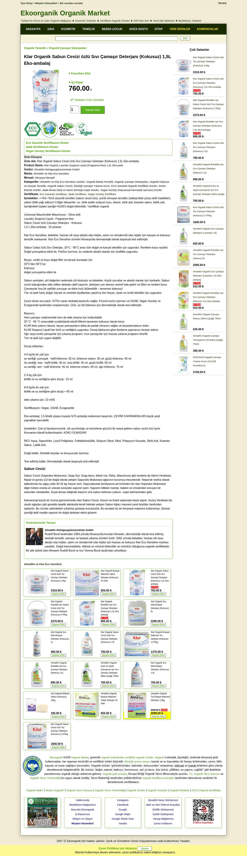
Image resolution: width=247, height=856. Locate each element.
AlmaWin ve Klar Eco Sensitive (51, 173)
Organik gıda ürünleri (115, 773)
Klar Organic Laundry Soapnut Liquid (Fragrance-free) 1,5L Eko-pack (83, 165)
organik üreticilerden (112, 757)
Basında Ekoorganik (82, 809)
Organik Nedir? (35, 790)
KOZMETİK (68, 29)
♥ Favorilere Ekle (80, 73)
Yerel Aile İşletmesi (163, 20)
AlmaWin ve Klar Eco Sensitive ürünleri (62, 181)
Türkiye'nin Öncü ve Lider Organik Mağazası (46, 20)
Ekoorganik (56, 757)
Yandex (123, 823)
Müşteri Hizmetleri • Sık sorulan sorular (59, 3)
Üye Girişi (27, 3)
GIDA (51, 29)
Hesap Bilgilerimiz (163, 818)
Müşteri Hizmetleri (83, 823)
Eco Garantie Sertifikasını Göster (47, 142)
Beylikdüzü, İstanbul (189, 20)
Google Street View (123, 818)
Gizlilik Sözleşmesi (163, 809)
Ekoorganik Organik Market (65, 13)
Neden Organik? (55, 790)
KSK (194, 790)
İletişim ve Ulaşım (83, 818)
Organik (159, 757)
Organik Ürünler (136, 790)
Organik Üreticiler (157, 790)
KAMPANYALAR (207, 29)
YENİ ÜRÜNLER (180, 29)
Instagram (123, 800)
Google (123, 809)
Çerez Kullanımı (163, 823)
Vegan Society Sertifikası (102, 194)
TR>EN (222, 3)
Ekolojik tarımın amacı (137, 761)
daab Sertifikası (77, 194)
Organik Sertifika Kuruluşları (158, 777)
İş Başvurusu (82, 814)
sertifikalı (130, 757)
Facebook (122, 804)
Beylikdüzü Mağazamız (82, 804)
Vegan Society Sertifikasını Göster (48, 151)
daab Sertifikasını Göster (42, 146)
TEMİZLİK (88, 29)
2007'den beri (141, 20)
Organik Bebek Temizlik (99, 181)
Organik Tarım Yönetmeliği (45, 777)
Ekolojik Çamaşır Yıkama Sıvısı (92, 185)
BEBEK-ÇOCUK (112, 29)
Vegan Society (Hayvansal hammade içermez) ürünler (131, 190)
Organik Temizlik (35, 48)
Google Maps (122, 814)
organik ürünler (144, 757)
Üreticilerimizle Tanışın (41, 522)
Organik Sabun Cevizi (59, 185)
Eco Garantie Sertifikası (53, 194)
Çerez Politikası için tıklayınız (118, 848)
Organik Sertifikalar (210, 790)
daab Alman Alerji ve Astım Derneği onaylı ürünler (70, 190)
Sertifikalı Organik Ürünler (115, 20)
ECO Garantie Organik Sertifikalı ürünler (134, 185)
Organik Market (80, 757)
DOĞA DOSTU (138, 29)
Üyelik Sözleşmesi (163, 814)
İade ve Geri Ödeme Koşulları (163, 804)
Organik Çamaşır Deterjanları (68, 48)
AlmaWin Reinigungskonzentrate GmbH (57, 169)
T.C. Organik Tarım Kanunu (204, 773)
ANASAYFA (33, 29)
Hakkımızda (82, 800)
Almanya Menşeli (45, 177)
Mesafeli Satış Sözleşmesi (163, 800)
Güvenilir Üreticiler (85, 20)
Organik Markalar (179, 790)
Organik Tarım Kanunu (79, 790)
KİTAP (159, 29)
